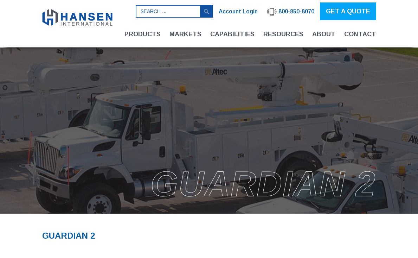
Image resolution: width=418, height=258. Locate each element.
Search (206, 11)
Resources (283, 34)
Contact (360, 34)
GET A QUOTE (348, 11)
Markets (185, 34)
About (323, 34)
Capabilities (232, 34)
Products (142, 34)
